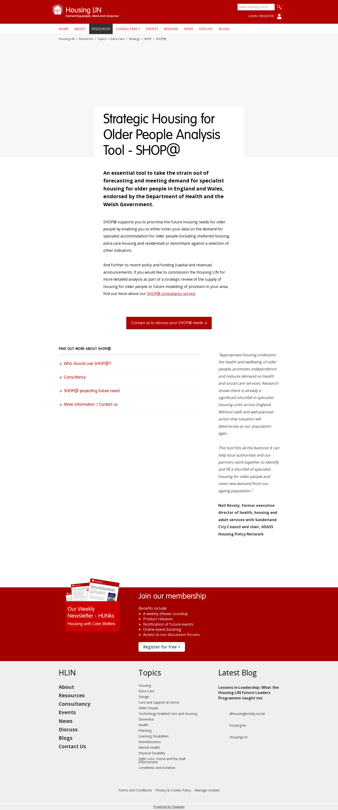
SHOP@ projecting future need (91, 391)
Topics (101, 39)
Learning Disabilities (153, 736)
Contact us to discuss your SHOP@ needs (167, 322)
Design (143, 696)
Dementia (146, 719)
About (80, 29)
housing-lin (232, 725)
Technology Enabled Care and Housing (167, 713)
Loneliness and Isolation (156, 767)
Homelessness (149, 742)
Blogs (224, 29)
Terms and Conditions (135, 790)
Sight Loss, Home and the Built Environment (162, 760)
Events (152, 29)
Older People (148, 708)
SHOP (148, 39)
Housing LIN (67, 39)
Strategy (134, 39)
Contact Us (72, 746)
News (188, 29)
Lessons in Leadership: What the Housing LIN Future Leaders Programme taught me (248, 693)
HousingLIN (232, 737)
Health (143, 725)
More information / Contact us (91, 405)
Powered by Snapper (169, 806)
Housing (144, 685)
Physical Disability (151, 753)
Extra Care (117, 39)
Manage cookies (207, 790)
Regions (171, 29)
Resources (101, 29)
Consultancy (128, 29)
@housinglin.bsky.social (241, 713)
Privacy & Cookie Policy (173, 790)
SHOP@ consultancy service (171, 293)
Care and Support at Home (158, 702)
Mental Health (149, 747)
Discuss (206, 29)
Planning (144, 730)
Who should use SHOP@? (87, 364)
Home (64, 29)
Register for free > (161, 647)
